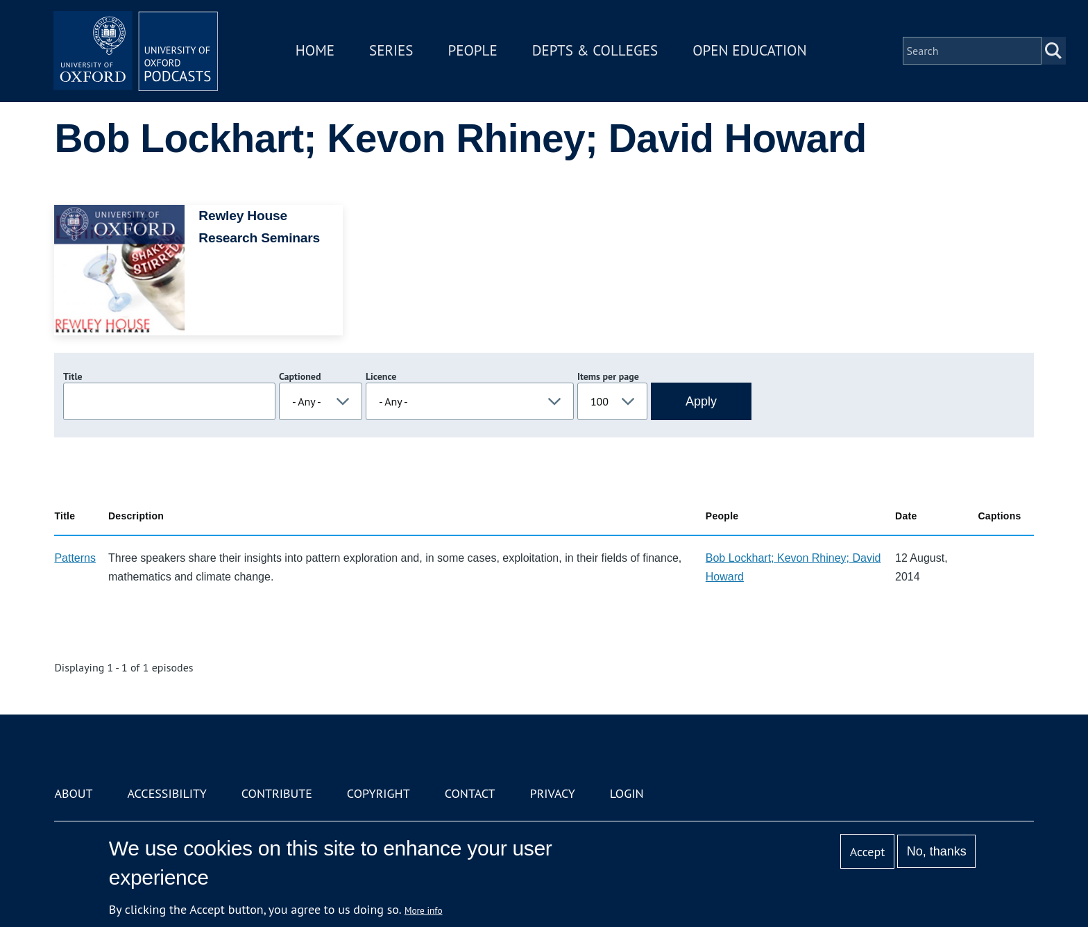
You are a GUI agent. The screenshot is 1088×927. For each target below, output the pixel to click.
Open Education (751, 51)
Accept (867, 852)
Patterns (75, 558)
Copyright (378, 793)
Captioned (300, 376)
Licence (381, 376)
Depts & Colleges (597, 51)
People (473, 51)
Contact (470, 793)
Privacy (552, 793)
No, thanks (937, 851)
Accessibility (166, 793)
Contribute (276, 793)
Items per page (608, 376)
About (73, 793)
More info (424, 910)
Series (392, 51)
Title (73, 376)
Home (316, 51)
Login (627, 793)
